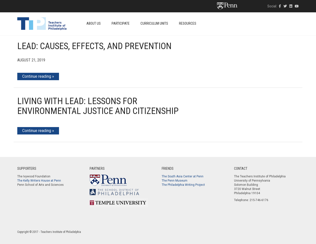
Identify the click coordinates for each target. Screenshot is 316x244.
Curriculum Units (154, 23)
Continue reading (36, 76)
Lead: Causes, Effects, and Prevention (94, 46)
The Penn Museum (174, 180)
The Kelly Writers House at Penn (39, 180)
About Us (93, 23)
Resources (187, 23)
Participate (121, 23)
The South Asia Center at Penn (182, 176)
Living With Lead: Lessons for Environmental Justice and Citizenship (97, 106)
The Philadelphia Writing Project (183, 185)
